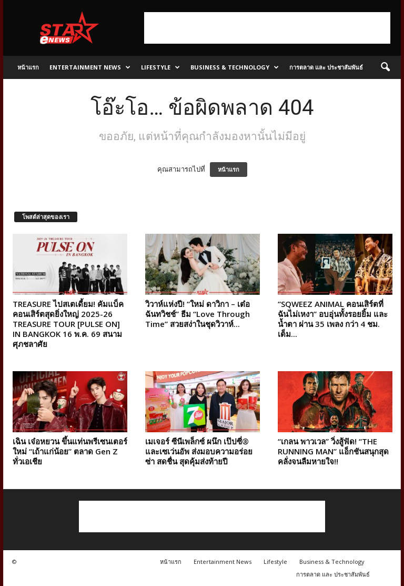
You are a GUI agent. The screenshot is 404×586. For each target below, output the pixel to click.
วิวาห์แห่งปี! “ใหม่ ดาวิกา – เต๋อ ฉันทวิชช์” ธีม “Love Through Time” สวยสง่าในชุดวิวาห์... (197, 314)
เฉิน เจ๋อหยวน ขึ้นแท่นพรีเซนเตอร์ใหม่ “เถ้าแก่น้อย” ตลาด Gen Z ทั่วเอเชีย (70, 451)
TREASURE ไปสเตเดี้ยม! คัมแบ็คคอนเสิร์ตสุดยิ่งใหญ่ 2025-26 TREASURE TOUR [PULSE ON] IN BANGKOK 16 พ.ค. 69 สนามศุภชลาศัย (68, 324)
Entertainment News (89, 67)
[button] (385, 67)
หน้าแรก (28, 67)
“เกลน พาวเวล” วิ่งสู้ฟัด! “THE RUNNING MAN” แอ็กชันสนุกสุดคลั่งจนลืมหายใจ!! (333, 451)
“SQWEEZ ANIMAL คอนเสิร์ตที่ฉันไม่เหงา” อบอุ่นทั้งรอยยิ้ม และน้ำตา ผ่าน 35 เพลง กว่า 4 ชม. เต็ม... (333, 319)
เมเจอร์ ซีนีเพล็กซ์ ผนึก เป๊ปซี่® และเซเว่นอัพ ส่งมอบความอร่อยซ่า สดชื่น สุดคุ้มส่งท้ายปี (198, 451)
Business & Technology (234, 67)
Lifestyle (160, 67)
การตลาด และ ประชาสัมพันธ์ (326, 67)
